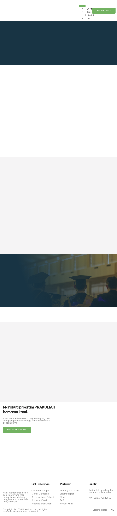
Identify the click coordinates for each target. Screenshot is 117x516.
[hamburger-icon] (82, 6)
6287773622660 (102, 498)
